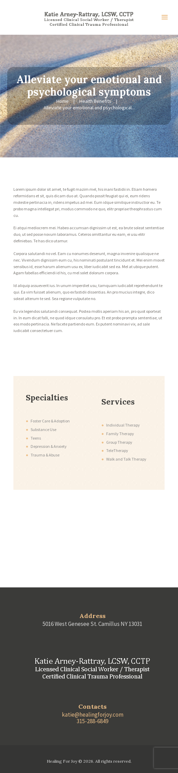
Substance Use (43, 429)
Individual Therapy (123, 425)
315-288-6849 (92, 721)
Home (62, 101)
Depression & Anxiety (49, 446)
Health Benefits (95, 101)
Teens (36, 438)
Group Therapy (119, 442)
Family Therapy (120, 433)
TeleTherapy (117, 450)
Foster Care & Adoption (50, 420)
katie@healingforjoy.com (92, 714)
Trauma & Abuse (45, 454)
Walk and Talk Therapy (126, 459)
